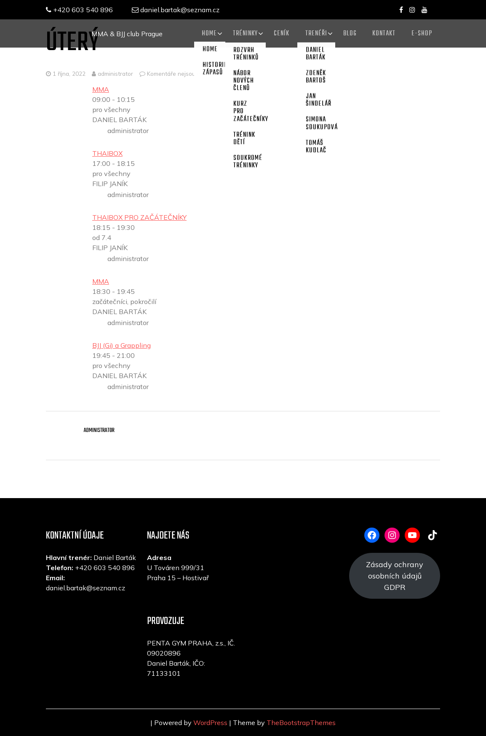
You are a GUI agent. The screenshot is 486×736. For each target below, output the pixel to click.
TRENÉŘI (313, 33)
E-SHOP (421, 33)
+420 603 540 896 (79, 9)
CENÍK (277, 33)
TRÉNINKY (240, 33)
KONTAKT (382, 33)
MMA (100, 89)
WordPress (210, 722)
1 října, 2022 (69, 73)
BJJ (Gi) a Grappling (121, 345)
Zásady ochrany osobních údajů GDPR (394, 576)
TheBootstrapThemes (301, 722)
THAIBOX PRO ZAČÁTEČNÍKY (139, 217)
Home (203, 33)
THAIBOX (107, 153)
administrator (112, 73)
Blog (347, 33)
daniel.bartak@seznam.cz (178, 9)
